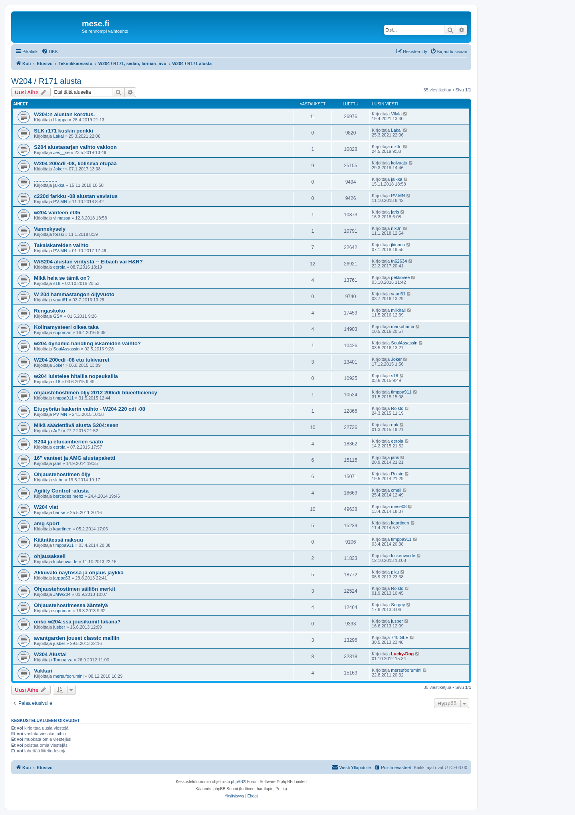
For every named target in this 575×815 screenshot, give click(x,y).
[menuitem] (50, 51)
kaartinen (62, 528)
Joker (58, 168)
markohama (402, 326)
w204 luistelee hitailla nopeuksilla (76, 376)
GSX (57, 316)
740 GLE (399, 637)
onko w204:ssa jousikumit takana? (77, 622)
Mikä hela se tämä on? (62, 278)
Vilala (396, 113)
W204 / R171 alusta (46, 81)
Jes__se (61, 152)
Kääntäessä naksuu (58, 540)
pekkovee (400, 277)
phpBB (237, 781)
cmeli (396, 490)
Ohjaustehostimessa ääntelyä (71, 605)
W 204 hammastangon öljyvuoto (74, 294)
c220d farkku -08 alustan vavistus (76, 196)
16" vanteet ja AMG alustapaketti (74, 458)
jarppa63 (61, 578)
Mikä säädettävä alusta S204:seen (76, 425)
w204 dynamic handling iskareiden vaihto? (87, 343)
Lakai (58, 136)
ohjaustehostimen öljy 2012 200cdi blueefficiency (95, 393)
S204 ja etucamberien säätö (68, 442)
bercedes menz (68, 496)
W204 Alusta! (50, 654)
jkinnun (398, 244)
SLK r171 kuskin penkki (63, 131)
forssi (58, 234)
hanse (59, 512)
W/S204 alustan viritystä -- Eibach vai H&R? (88, 262)
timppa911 (63, 398)
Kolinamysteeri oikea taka (66, 327)
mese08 (398, 506)
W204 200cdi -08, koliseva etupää (75, 163)
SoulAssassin (66, 348)
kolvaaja (399, 162)
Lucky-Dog (402, 653)
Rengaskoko (49, 311)
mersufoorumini (68, 676)
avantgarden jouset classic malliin (76, 638)
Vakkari (43, 671)
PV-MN (60, 201)
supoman (62, 332)
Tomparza (62, 659)
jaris (395, 212)
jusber (59, 627)
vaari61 (60, 299)
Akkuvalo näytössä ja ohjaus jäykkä (78, 573)
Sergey (398, 604)
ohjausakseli (49, 556)
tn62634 (399, 261)
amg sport (46, 523)
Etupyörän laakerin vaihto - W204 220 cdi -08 (89, 409)
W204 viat (46, 507)
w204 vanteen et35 (57, 213)
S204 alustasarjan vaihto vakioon (75, 147)
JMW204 (61, 594)
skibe (58, 479)
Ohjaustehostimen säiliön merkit (74, 589)
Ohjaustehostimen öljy (62, 474)
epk (394, 424)
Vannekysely (49, 229)
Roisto (397, 408)
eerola (59, 267)
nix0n (396, 146)
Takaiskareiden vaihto (61, 245)
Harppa (60, 119)
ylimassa (61, 218)
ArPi (57, 430)
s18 (56, 283)
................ (46, 180)
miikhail (398, 310)
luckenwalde (65, 561)
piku (395, 572)
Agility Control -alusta (61, 491)
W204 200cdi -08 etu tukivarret (71, 360)
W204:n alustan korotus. (64, 114)
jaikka (58, 185)
